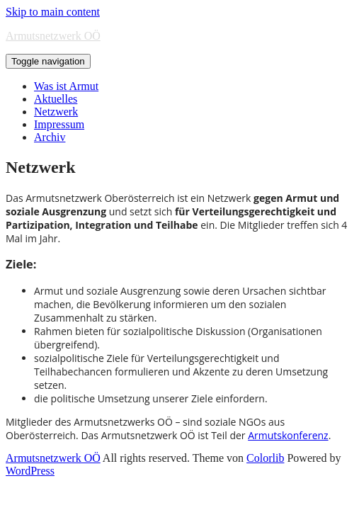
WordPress (30, 471)
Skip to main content (53, 12)
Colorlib (265, 458)
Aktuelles (55, 99)
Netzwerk (56, 112)
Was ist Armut (66, 86)
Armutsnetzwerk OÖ (53, 36)
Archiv (49, 137)
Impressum (59, 124)
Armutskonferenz (288, 435)
